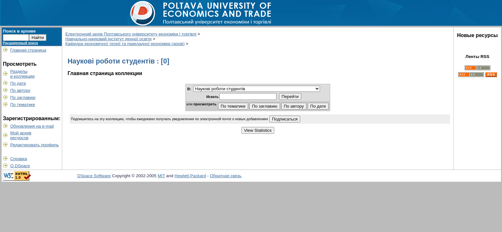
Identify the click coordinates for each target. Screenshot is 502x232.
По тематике (22, 104)
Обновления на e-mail (32, 126)
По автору (20, 90)
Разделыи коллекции (22, 74)
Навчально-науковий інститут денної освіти (108, 38)
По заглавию (23, 97)
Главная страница (28, 50)
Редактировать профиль (34, 144)
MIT (161, 175)
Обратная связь (225, 175)
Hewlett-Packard (190, 175)
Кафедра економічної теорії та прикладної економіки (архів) (125, 43)
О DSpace (20, 165)
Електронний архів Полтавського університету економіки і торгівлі (131, 34)
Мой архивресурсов (21, 135)
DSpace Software (94, 175)
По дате (18, 83)
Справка (18, 158)
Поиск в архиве (19, 31)
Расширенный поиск (20, 43)
